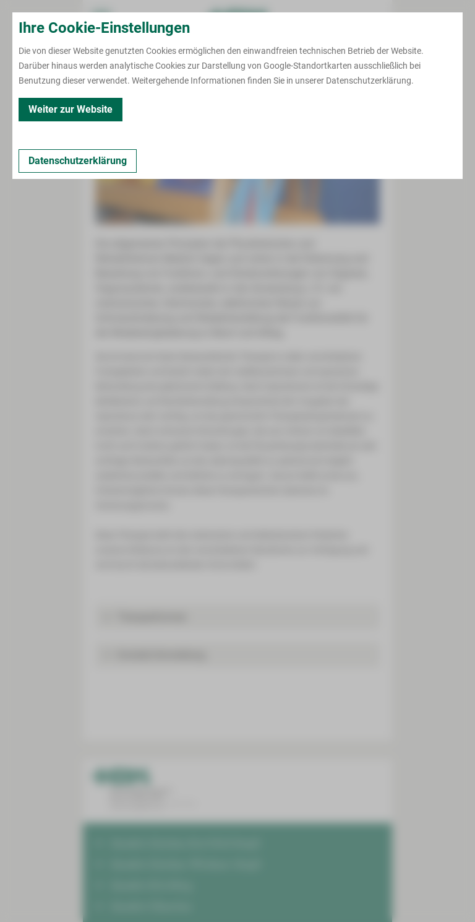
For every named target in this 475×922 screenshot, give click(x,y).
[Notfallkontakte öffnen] (373, 18)
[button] (237, 617)
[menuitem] (101, 18)
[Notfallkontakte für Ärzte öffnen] (336, 18)
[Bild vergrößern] (237, 167)
